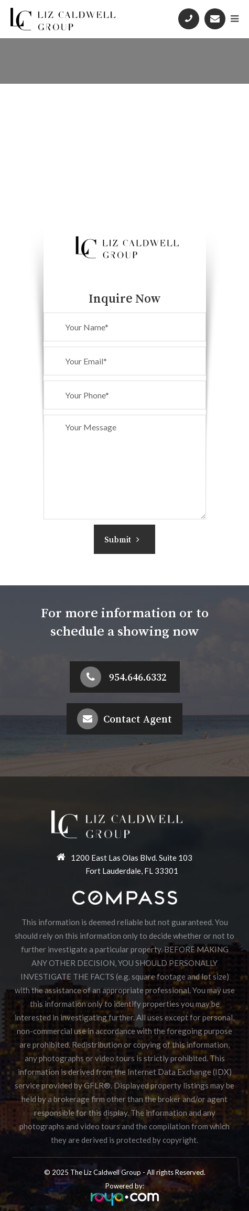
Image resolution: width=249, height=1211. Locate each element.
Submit (121, 539)
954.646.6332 (138, 677)
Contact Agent (137, 719)
